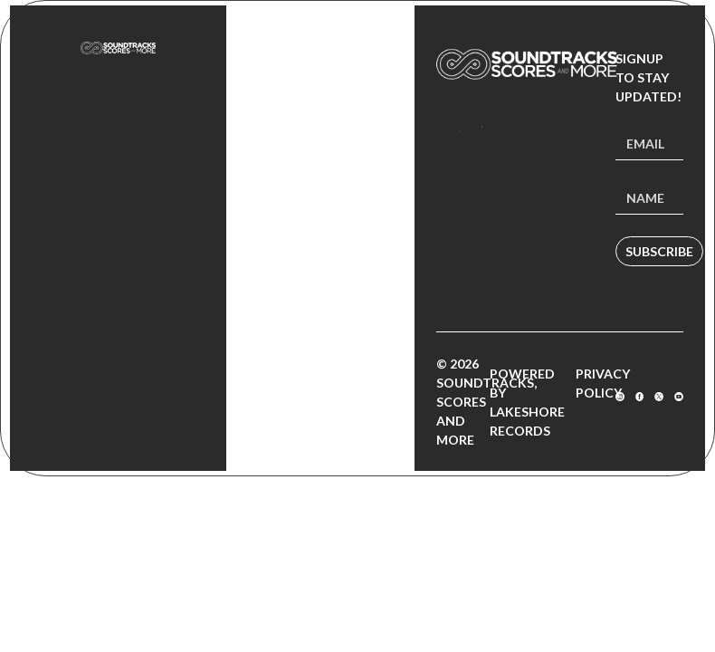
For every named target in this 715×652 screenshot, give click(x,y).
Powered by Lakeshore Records (527, 402)
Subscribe (659, 251)
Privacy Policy (603, 383)
